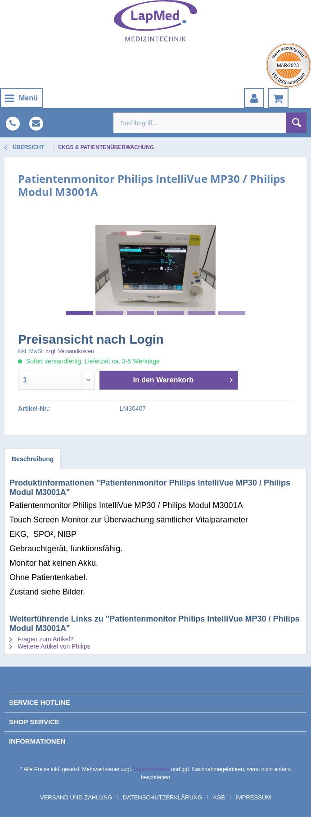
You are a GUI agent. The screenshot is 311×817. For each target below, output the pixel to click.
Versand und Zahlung (76, 797)
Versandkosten (151, 769)
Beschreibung (33, 459)
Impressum (253, 797)
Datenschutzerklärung (163, 797)
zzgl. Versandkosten (69, 351)
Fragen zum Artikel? (41, 639)
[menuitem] (21, 98)
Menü (21, 96)
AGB (219, 797)
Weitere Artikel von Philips (49, 646)
